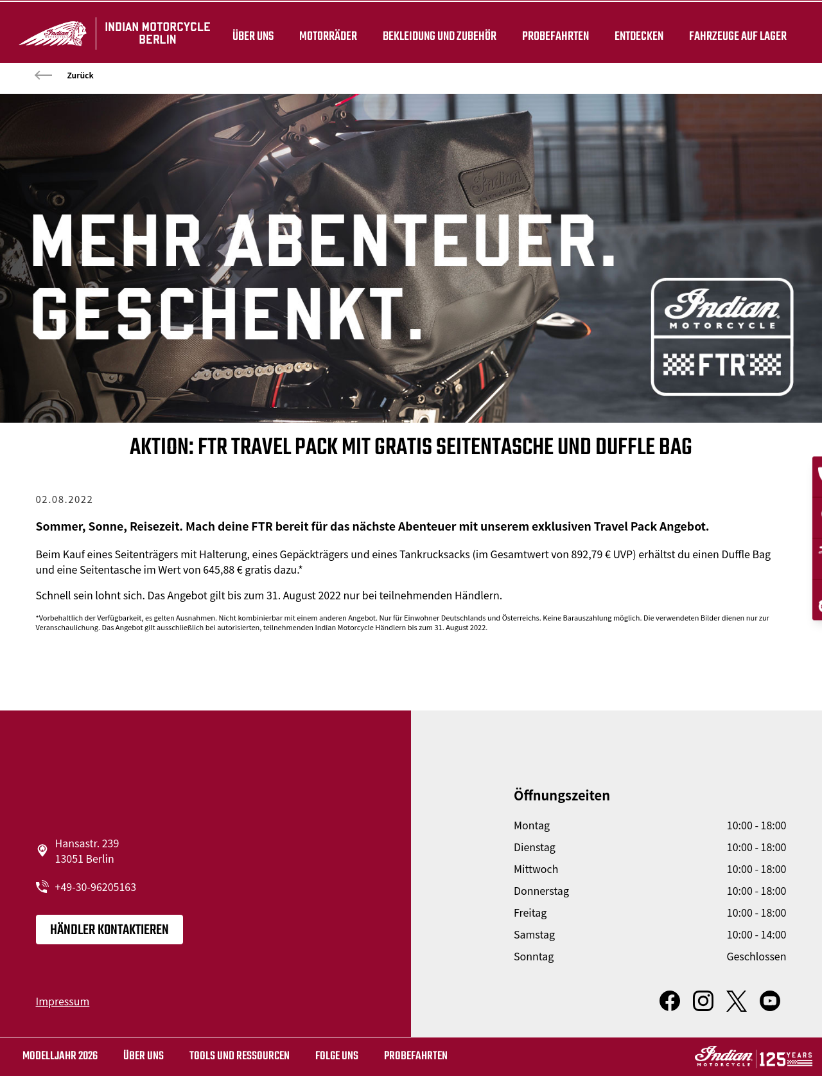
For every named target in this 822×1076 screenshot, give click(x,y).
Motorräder (325, 33)
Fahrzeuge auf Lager (735, 33)
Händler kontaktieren (109, 930)
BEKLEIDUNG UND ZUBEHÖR (437, 33)
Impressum (63, 1001)
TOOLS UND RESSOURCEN (239, 1056)
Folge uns (336, 1056)
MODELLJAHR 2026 (60, 1056)
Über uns (250, 33)
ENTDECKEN (636, 33)
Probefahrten (553, 33)
